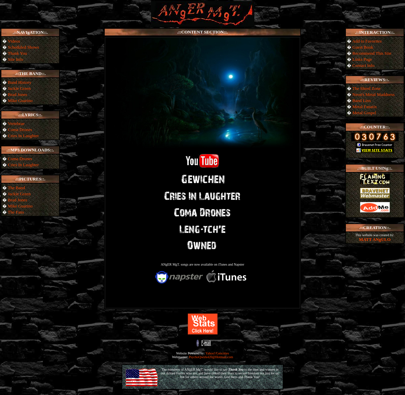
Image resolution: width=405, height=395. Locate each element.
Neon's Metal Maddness (373, 94)
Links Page (362, 59)
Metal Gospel (364, 112)
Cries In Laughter (23, 135)
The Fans (16, 212)
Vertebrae (16, 123)
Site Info (15, 59)
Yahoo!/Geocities (217, 353)
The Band (16, 187)
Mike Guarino (20, 100)
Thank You (17, 53)
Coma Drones (20, 129)
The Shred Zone (366, 88)
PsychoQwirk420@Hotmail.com (211, 357)
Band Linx (361, 100)
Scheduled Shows (23, 47)
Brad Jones (17, 94)
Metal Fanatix (364, 106)
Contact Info (363, 65)
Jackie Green (19, 88)
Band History (19, 82)
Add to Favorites (367, 41)
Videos (14, 41)
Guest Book (362, 47)
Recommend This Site (371, 53)
